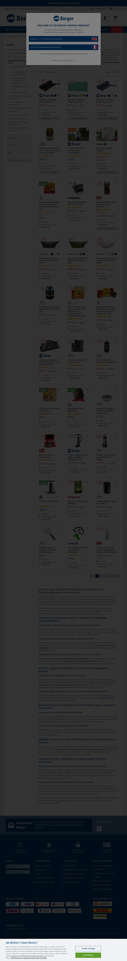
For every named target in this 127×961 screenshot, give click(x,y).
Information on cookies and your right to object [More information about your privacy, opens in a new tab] (28, 958)
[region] (63, 950)
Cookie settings (88, 948)
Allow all (88, 955)
